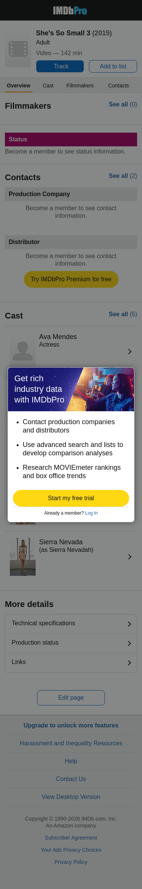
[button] (71, 498)
